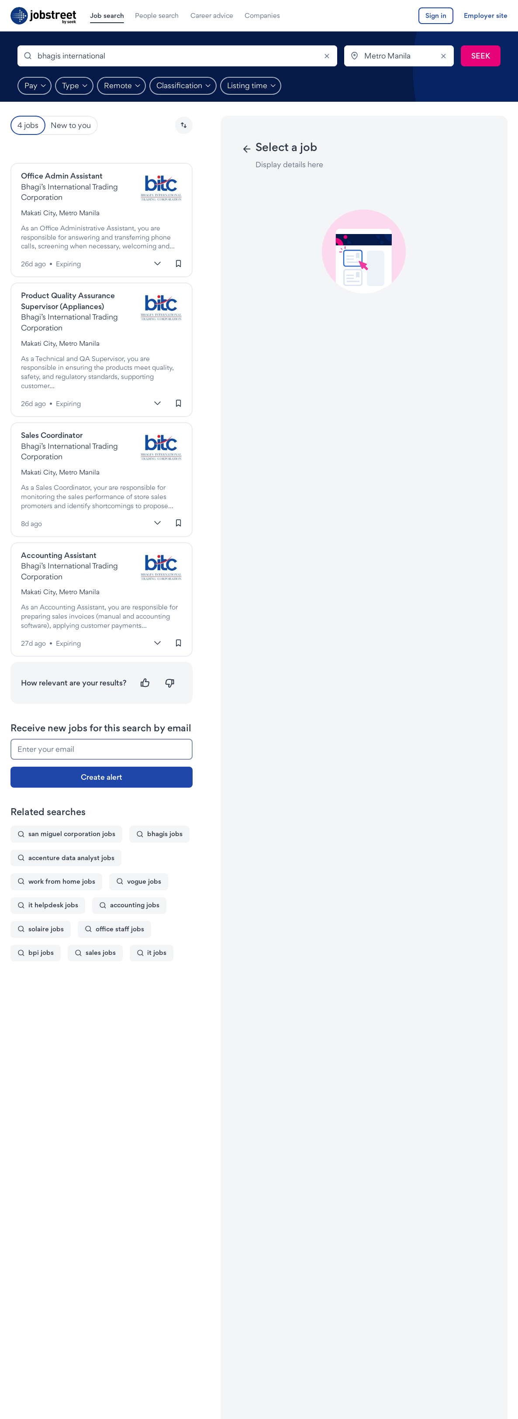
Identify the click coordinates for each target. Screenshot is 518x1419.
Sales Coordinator (52, 435)
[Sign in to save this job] (178, 263)
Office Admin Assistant (62, 175)
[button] (184, 125)
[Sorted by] (184, 125)
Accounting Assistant (59, 555)
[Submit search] (481, 55)
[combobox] (177, 55)
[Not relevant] (169, 683)
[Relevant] (145, 683)
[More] (157, 263)
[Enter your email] (101, 749)
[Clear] (326, 55)
